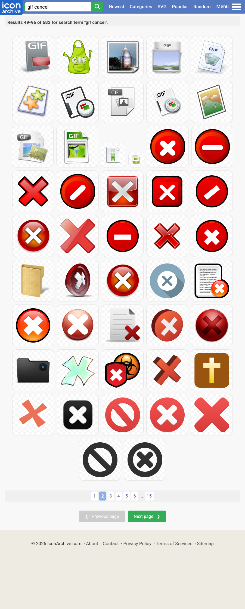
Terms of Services (174, 543)
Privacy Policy (137, 543)
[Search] (97, 7)
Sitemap (205, 543)
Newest (116, 6)
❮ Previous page (102, 516)
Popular (180, 6)
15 (149, 496)
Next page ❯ (147, 516)
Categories (141, 6)
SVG (162, 6)
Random (201, 6)
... (141, 496)
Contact (111, 543)
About (92, 543)
